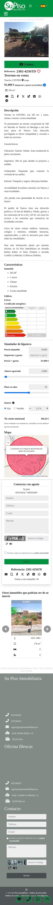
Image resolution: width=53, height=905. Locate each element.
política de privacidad (41, 553)
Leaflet (23, 476)
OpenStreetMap (34, 476)
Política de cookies (12, 896)
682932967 (32, 492)
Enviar (26, 561)
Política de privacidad (37, 893)
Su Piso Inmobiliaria (20, 893)
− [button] (8, 443)
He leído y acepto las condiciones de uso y (27, 553)
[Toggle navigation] (5, 13)
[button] (5, 629)
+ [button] (8, 439)
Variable (20, 408)
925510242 (20, 492)
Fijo (9, 408)
